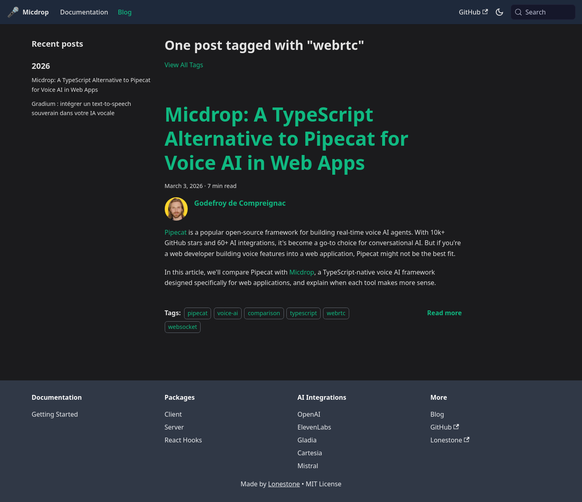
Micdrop (301, 272)
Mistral (308, 465)
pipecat (198, 313)
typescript (303, 313)
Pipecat (176, 232)
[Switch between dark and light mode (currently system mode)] (499, 12)
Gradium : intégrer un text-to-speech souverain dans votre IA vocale (81, 108)
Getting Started (55, 414)
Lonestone (450, 440)
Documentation (84, 12)
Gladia (307, 440)
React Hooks (183, 440)
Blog (124, 12)
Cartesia (310, 452)
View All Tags (184, 64)
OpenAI (309, 414)
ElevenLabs (314, 427)
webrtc (336, 313)
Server (174, 427)
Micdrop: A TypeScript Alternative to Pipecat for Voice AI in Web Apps (91, 84)
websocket (182, 327)
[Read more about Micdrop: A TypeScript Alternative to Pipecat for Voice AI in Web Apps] (444, 312)
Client (173, 414)
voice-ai (227, 313)
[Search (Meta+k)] (543, 12)
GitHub (473, 12)
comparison (264, 313)
